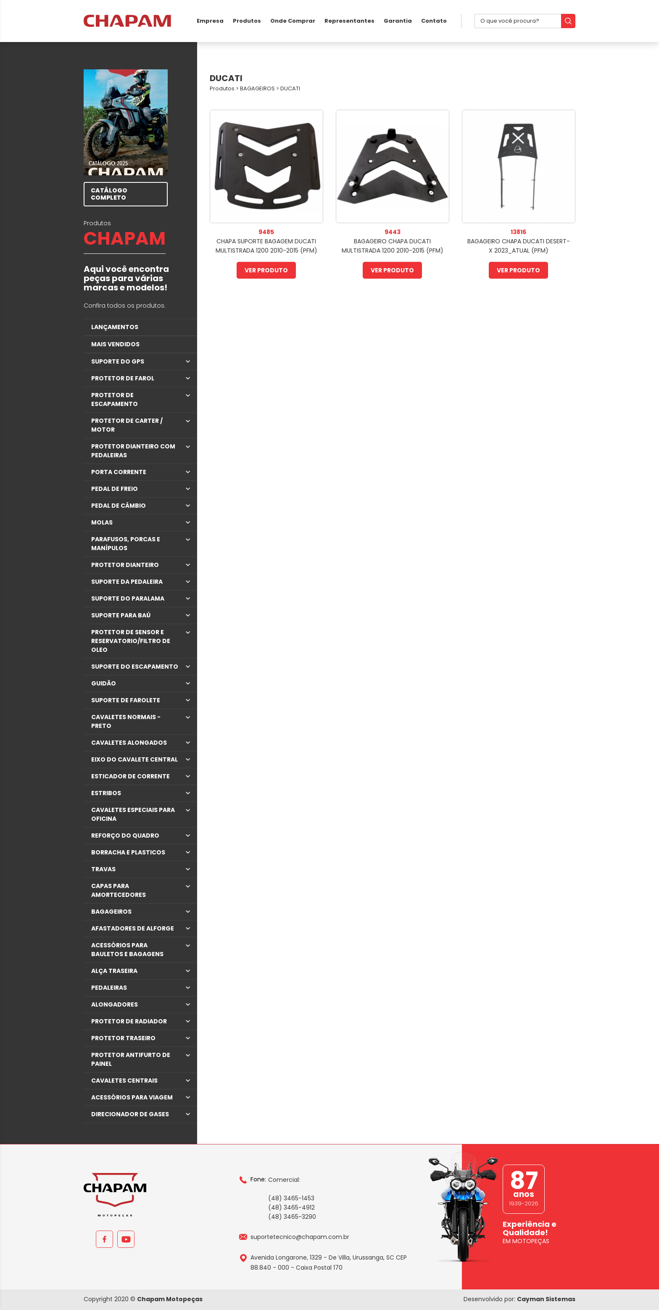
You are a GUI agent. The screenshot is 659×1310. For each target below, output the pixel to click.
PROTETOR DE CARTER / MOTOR (127, 425)
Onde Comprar (292, 21)
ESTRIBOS (106, 793)
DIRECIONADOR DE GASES (130, 1114)
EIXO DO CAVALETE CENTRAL (134, 759)
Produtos (247, 21)
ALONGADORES (114, 1004)
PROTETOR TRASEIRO (123, 1038)
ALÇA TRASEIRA (114, 971)
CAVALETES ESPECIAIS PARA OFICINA (133, 814)
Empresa (210, 21)
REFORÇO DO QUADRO (125, 835)
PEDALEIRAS (109, 987)
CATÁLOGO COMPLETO (109, 194)
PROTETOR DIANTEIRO (125, 565)
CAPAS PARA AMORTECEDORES (118, 890)
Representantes (349, 21)
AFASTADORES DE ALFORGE (132, 928)
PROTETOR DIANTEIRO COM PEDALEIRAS (133, 450)
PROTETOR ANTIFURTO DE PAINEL (130, 1059)
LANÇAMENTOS (114, 327)
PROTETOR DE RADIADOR (129, 1021)
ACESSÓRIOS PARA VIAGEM (132, 1097)
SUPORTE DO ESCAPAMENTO (134, 666)
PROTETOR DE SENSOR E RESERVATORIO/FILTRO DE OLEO (130, 641)
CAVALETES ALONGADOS (129, 742)
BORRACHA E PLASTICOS (128, 852)
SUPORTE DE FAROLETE (125, 700)
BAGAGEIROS (111, 911)
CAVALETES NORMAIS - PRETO (126, 721)
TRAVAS (103, 869)
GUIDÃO (103, 683)
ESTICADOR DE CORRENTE (130, 776)
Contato (434, 21)
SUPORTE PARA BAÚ (120, 615)
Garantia (398, 21)
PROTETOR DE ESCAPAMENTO (114, 399)
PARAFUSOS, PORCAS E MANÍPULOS (125, 543)
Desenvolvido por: (519, 1299)
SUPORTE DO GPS (117, 361)
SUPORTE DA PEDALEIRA (127, 581)
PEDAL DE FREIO (114, 489)
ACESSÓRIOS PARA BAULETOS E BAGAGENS (127, 949)
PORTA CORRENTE (118, 472)
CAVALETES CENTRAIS (124, 1080)
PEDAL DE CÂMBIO (118, 505)
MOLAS (102, 522)
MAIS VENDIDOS (115, 344)
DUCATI (290, 88)
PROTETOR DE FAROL (122, 378)
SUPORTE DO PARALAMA (127, 598)
